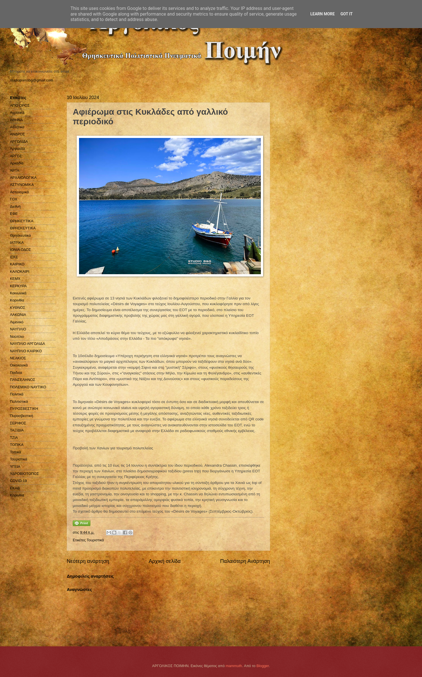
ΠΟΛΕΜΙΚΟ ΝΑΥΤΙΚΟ (28, 387)
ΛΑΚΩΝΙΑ (18, 315)
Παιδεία (16, 372)
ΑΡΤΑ (14, 170)
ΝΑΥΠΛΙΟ (18, 329)
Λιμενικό (16, 322)
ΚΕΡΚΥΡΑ (18, 286)
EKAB (15, 488)
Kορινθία (17, 495)
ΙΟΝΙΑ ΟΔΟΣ (20, 250)
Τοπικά (15, 452)
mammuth (234, 666)
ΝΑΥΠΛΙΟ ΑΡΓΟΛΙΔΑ (27, 343)
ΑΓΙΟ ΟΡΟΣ (20, 105)
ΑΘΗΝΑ (16, 120)
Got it (346, 14)
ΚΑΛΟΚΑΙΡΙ (19, 271)
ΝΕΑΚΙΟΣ (18, 358)
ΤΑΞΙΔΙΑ (17, 430)
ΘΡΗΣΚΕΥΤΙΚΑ (23, 228)
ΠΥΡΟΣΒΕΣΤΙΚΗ (24, 408)
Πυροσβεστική (21, 416)
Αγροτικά (17, 112)
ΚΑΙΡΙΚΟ (17, 264)
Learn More (322, 14)
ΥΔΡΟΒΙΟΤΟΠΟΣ (24, 473)
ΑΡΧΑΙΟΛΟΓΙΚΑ (23, 177)
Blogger (262, 666)
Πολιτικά (16, 394)
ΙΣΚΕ (14, 257)
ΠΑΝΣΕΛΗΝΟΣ (22, 380)
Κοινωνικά (18, 293)
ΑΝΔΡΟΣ (17, 134)
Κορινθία (17, 300)
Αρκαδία (16, 163)
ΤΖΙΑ (14, 437)
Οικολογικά (19, 365)
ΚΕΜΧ (15, 278)
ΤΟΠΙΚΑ (17, 445)
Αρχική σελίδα (164, 561)
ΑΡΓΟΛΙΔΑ (19, 141)
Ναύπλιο (17, 336)
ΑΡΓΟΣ (16, 156)
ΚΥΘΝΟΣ (17, 307)
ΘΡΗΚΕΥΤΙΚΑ (21, 221)
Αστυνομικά (19, 192)
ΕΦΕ (14, 213)
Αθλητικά (17, 127)
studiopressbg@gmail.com (31, 80)
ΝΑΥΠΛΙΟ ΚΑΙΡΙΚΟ (26, 351)
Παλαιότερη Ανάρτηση (245, 561)
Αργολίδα (17, 148)
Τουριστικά (95, 540)
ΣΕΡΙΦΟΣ (18, 423)
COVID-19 (18, 481)
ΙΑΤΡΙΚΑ (17, 242)
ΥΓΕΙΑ (15, 466)
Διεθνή (15, 206)
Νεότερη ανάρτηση (88, 561)
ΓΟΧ (13, 199)
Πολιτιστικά (19, 401)
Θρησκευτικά (20, 235)
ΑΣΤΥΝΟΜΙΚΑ (22, 185)
